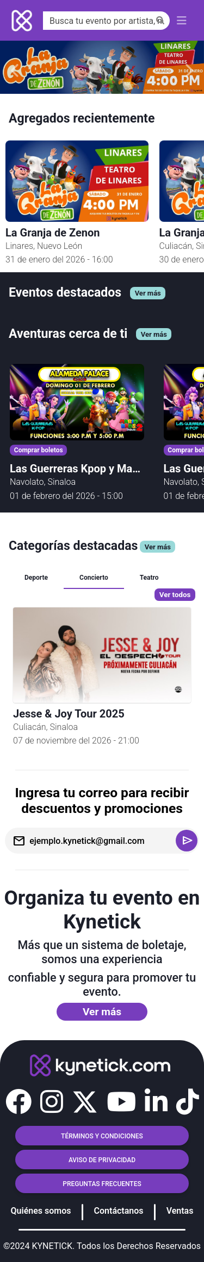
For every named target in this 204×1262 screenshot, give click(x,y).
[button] (18, 1102)
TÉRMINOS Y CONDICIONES (102, 1136)
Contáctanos (119, 1211)
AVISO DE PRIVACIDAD (102, 1160)
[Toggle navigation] (181, 20)
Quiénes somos (41, 1211)
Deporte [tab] (36, 577)
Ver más (102, 1011)
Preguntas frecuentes (102, 1184)
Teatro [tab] (149, 577)
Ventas (180, 1211)
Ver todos (175, 595)
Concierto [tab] (93, 577)
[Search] (106, 20)
